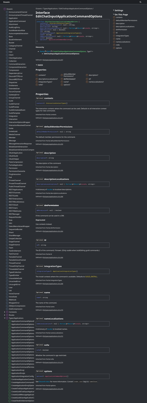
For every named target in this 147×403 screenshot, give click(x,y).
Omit (48, 51)
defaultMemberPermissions (50, 25)
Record (79, 28)
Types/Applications (50, 8)
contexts (43, 23)
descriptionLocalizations (50, 28)
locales (49, 189)
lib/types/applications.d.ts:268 (53, 284)
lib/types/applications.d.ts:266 (53, 257)
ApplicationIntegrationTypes (68, 33)
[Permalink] (55, 98)
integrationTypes (47, 33)
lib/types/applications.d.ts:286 (53, 170)
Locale (87, 28)
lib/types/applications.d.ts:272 (53, 336)
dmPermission (45, 30)
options (43, 40)
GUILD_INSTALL (91, 276)
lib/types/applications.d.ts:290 (53, 389)
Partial (72, 28)
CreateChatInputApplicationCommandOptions (69, 51)
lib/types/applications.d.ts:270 (53, 310)
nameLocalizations (47, 36)
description (44, 26)
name (41, 35)
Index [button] (39, 65)
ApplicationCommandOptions (59, 40)
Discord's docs (44, 381)
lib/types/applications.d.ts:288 (53, 197)
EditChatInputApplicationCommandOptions (75, 8)
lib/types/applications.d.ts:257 (53, 118)
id (41, 31)
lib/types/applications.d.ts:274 (53, 362)
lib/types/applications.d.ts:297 (53, 60)
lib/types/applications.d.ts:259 (53, 144)
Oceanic (6, 2)
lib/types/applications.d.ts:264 (53, 231)
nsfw (41, 38)
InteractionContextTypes (59, 23)
